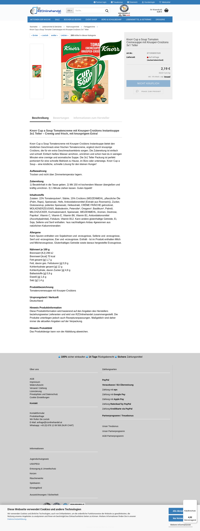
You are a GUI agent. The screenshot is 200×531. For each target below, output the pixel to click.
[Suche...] (70, 10)
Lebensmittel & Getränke (138, 19)
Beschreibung (40, 117)
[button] (132, 2)
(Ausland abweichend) (155, 60)
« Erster (34, 35)
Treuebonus (117, 2)
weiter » (54, 35)
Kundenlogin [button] (148, 2)
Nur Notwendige (180, 518)
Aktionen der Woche (40, 19)
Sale (57, 19)
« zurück (44, 35)
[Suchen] (107, 10)
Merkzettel (164, 2)
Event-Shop (91, 19)
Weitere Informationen (180, 525)
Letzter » (64, 35)
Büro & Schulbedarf (111, 19)
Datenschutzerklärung (16, 519)
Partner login (100, 2)
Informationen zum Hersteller (91, 117)
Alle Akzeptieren (180, 511)
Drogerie (160, 19)
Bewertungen (61, 117)
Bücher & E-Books (72, 19)
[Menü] (195, 501)
